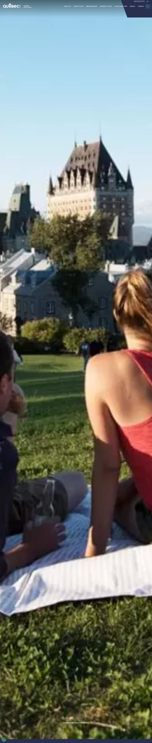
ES (147, 1)
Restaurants (91, 6)
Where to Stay (106, 6)
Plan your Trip (121, 6)
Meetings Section (139, 1)
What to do (78, 6)
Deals (132, 6)
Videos (141, 6)
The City (67, 6)
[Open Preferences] (4, 739)
